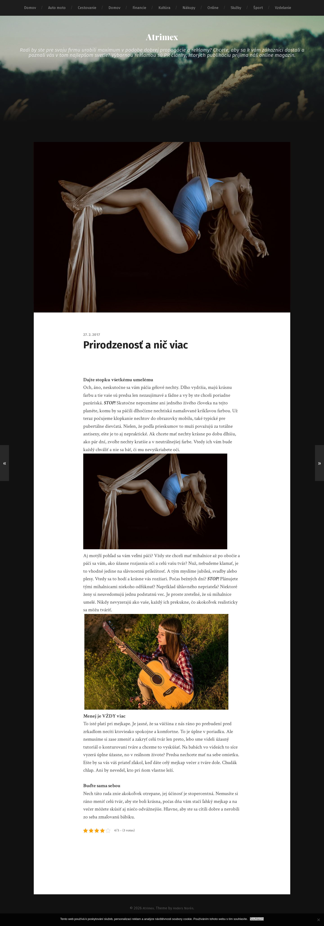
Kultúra (164, 8)
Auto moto (57, 8)
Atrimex (162, 39)
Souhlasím (257, 918)
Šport (258, 8)
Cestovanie (87, 8)
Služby (236, 8)
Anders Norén (184, 912)
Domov (30, 8)
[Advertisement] (162, 112)
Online (212, 8)
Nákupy (188, 8)
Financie (139, 8)
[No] (318, 919)
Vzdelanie (283, 8)
